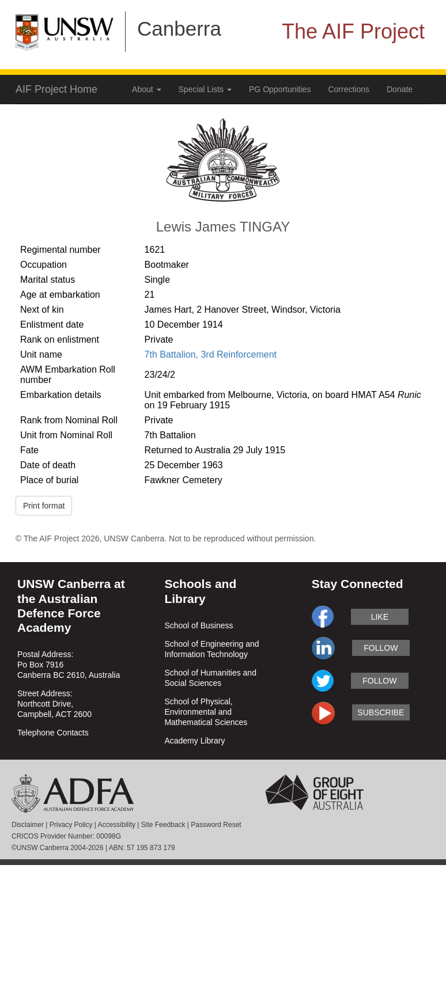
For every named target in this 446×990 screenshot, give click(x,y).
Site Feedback (163, 825)
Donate (400, 89)
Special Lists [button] (205, 89)
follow (381, 648)
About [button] (146, 89)
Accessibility (116, 825)
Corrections (348, 89)
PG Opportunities (280, 89)
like (379, 616)
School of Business (198, 625)
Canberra (179, 28)
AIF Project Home (56, 89)
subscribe (380, 712)
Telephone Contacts (53, 732)
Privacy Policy (71, 825)
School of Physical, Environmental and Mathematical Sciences (205, 712)
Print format (44, 505)
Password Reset (216, 825)
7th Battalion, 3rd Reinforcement (211, 354)
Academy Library (194, 740)
